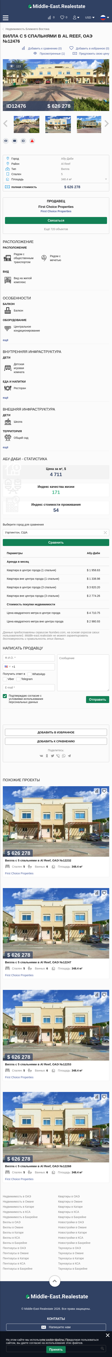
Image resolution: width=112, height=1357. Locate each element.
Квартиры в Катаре (70, 1205)
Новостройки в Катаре (72, 1231)
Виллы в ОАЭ (11, 1221)
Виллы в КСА (11, 1236)
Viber (11, 678)
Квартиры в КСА (68, 1210)
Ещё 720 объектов (56, 228)
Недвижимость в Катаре (18, 1205)
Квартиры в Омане (70, 1200)
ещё (5, 339)
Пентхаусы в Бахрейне (17, 1267)
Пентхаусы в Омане (16, 1252)
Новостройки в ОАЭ (71, 1221)
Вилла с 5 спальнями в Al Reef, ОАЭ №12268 (38, 1165)
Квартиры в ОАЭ (69, 1195)
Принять (56, 1349)
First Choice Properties (56, 210)
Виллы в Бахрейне (15, 1241)
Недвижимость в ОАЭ (17, 1195)
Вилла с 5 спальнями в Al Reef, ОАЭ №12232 (38, 859)
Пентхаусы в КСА (14, 1262)
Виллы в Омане (13, 1226)
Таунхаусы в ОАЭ (69, 1247)
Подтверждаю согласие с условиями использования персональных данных (26, 698)
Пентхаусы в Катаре (16, 1257)
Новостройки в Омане (72, 1226)
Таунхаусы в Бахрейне (72, 1267)
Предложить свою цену (94, 53)
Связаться (56, 219)
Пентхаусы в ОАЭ (14, 1247)
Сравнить (56, 541)
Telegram (27, 678)
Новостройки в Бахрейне (74, 1241)
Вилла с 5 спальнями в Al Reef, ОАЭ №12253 (38, 1063)
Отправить (97, 698)
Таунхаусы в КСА (69, 1262)
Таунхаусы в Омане (71, 1252)
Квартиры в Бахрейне (72, 1216)
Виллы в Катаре (13, 1231)
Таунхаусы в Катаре (71, 1257)
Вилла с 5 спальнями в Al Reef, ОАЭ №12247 (38, 961)
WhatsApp (38, 673)
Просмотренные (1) (52, 53)
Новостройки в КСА (70, 1236)
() (45, 48)
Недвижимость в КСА (17, 1210)
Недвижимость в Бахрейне (20, 1216)
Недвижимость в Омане (18, 1200)
